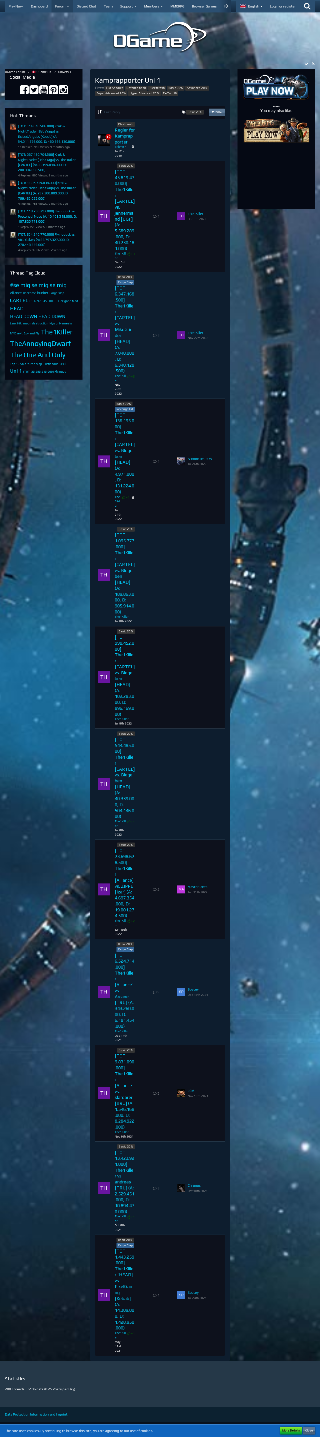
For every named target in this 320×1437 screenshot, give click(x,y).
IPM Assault (114, 88)
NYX (13, 333)
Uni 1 (16, 371)
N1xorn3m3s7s (200, 459)
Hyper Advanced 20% (144, 93)
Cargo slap (57, 293)
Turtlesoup (50, 364)
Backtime (29, 293)
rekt (19, 333)
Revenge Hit (124, 409)
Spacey (193, 989)
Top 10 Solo (18, 364)
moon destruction (35, 323)
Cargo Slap (125, 282)
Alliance (16, 293)
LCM (191, 1091)
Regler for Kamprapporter (125, 135)
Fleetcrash (157, 88)
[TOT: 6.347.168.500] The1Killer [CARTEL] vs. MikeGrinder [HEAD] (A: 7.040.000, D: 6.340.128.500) (125, 329)
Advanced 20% (197, 88)
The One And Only (38, 355)
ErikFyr (119, 146)
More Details (291, 1430)
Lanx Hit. (16, 323)
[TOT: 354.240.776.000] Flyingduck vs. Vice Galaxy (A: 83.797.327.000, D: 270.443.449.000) (47, 239)
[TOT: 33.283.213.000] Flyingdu (44, 371)
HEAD (17, 308)
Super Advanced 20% (111, 93)
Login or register (283, 6)
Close (309, 1430)
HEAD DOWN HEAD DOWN (38, 316)
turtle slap (35, 364)
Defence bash (136, 88)
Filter (217, 112)
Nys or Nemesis (61, 323)
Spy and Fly (32, 333)
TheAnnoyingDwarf (40, 343)
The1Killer (56, 332)
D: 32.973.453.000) (43, 301)
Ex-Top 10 (170, 93)
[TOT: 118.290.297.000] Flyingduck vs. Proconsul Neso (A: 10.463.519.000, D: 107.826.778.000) (47, 216)
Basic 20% (175, 88)
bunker (42, 293)
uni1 (63, 364)
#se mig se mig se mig (38, 285)
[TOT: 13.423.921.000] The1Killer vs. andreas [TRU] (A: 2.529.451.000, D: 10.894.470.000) (124, 1182)
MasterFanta (198, 887)
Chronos (194, 1185)
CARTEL (19, 300)
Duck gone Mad (67, 301)
